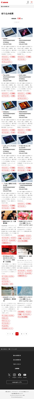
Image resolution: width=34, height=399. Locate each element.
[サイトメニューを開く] (31, 2)
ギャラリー (5, 56)
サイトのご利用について (24, 391)
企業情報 (17, 368)
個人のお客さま (5, 6)
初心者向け (21, 235)
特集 (9, 349)
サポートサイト (17, 364)
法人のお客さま (17, 360)
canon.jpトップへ (17, 382)
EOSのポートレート (7, 328)
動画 (20, 238)
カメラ (14, 237)
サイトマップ (14, 391)
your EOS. (13, 240)
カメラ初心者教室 (23, 241)
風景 (14, 170)
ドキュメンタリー (7, 62)
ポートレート (6, 320)
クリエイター (6, 59)
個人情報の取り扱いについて (17, 393)
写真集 (13, 56)
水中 (14, 132)
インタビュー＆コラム (8, 276)
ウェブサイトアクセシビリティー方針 (17, 395)
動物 (14, 96)
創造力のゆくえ (6, 243)
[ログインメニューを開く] (28, 2)
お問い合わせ (8, 391)
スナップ (5, 240)
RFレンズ (5, 278)
